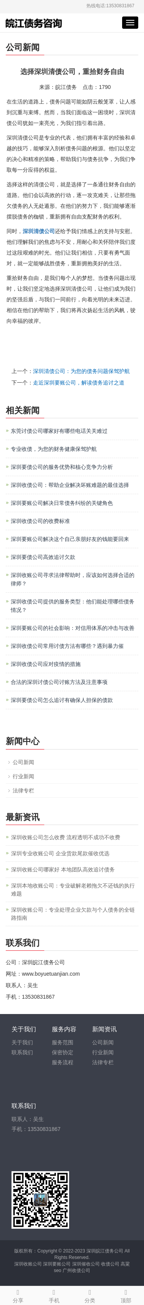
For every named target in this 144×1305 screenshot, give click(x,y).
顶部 (126, 1295)
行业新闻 (23, 776)
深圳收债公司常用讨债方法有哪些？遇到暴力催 (67, 646)
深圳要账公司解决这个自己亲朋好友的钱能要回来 (70, 539)
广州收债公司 (76, 1270)
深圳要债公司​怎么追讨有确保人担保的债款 (62, 700)
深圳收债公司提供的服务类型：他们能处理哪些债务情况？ (72, 605)
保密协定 (62, 1052)
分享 (18, 1295)
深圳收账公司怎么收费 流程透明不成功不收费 (65, 837)
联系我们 (22, 1052)
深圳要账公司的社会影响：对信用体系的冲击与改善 (72, 628)
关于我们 (22, 1042)
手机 (54, 1295)
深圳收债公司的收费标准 (40, 521)
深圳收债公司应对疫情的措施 (46, 664)
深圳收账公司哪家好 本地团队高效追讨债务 (63, 869)
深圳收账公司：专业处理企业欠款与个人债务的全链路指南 (73, 914)
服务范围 (62, 1042)
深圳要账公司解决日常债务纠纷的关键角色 (62, 503)
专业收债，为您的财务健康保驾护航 (54, 449)
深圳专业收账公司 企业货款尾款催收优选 (60, 853)
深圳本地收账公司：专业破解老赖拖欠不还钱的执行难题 (73, 890)
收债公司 (110, 1264)
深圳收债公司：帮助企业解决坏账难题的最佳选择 (70, 485)
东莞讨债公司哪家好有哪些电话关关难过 (59, 431)
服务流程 (62, 1062)
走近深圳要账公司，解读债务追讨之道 (78, 383)
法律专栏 (23, 790)
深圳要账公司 (57, 1264)
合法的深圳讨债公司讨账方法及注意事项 (59, 682)
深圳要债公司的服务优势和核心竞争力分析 (62, 467)
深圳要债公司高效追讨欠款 (43, 557)
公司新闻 (23, 762)
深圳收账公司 (28, 1264)
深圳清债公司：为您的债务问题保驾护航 (81, 371)
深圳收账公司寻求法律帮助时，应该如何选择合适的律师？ (72, 579)
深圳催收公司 (86, 1264)
